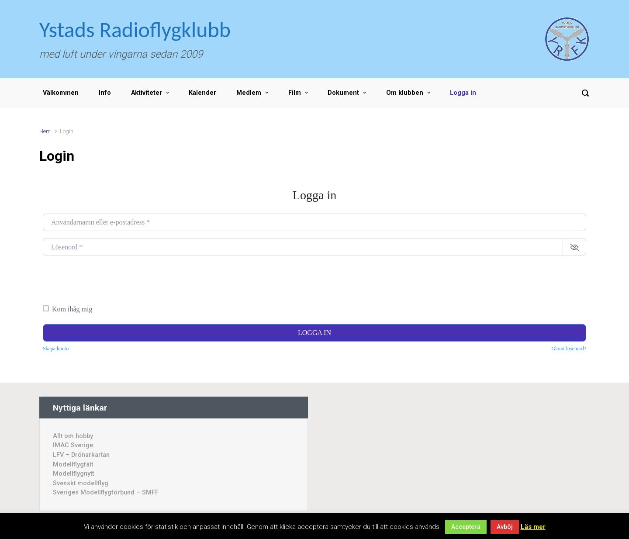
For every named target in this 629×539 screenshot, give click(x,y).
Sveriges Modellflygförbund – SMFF (106, 492)
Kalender (202, 93)
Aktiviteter (146, 93)
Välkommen (61, 93)
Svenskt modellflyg (80, 483)
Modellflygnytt (73, 473)
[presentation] (109, 280)
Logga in (463, 93)
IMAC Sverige (73, 445)
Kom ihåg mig (72, 309)
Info (105, 93)
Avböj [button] (505, 526)
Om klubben (404, 93)
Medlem (248, 93)
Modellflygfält (73, 464)
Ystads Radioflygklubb (135, 29)
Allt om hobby (73, 436)
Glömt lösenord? (568, 349)
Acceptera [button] (465, 526)
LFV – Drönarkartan (81, 455)
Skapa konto (56, 349)
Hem (45, 131)
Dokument (343, 93)
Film (294, 93)
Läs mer (533, 527)
